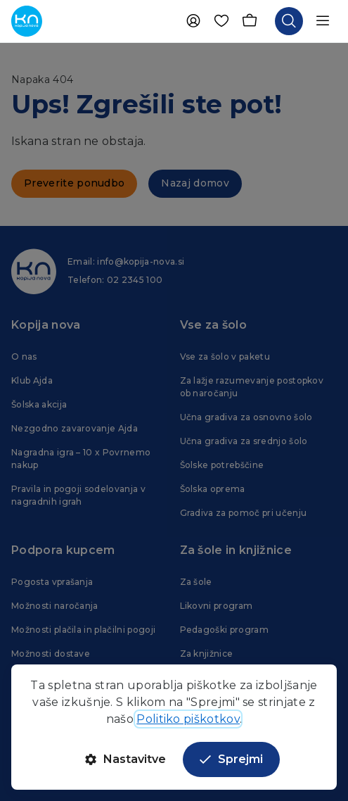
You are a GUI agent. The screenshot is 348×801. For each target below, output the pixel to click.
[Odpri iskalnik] (289, 21)
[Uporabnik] (193, 21)
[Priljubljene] (221, 21)
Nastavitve (125, 759)
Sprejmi (231, 759)
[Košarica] (250, 21)
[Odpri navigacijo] (323, 21)
